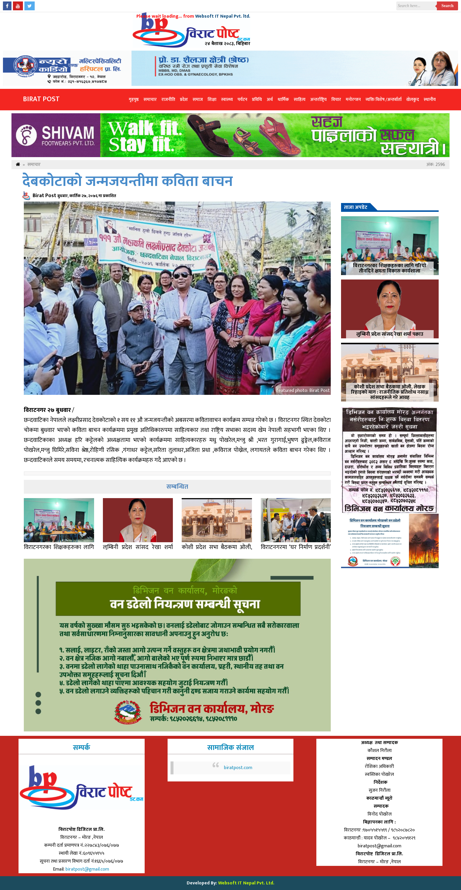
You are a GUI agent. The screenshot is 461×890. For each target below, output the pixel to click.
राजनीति (168, 99)
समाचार (150, 99)
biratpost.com (238, 768)
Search (448, 6)
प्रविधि (257, 99)
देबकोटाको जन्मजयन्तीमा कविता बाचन (127, 182)
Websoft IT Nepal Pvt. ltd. (222, 16)
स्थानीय (430, 99)
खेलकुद (412, 99)
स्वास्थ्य (227, 99)
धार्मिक (283, 99)
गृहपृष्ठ (134, 99)
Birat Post (41, 99)
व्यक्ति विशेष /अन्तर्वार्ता (383, 99)
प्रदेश (184, 99)
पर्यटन (242, 99)
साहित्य (299, 99)
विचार (336, 99)
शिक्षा (212, 99)
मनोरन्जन (353, 99)
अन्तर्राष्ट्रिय (318, 99)
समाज (198, 99)
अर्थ (270, 99)
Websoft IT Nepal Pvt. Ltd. (246, 883)
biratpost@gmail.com (88, 869)
